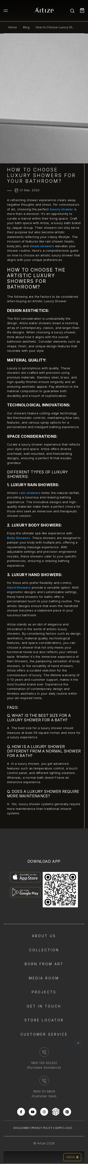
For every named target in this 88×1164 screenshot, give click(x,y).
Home (12, 27)
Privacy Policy (41, 1127)
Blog (26, 27)
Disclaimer (21, 1127)
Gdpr (58, 1127)
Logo (68, 1127)
